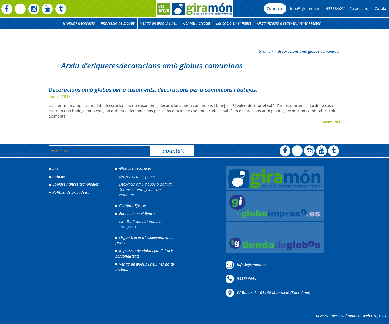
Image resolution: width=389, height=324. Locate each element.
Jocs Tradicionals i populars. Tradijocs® (141, 224)
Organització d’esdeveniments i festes (289, 23)
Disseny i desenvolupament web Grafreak (351, 315)
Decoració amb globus (137, 176)
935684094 (336, 8)
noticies (59, 176)
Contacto (275, 8)
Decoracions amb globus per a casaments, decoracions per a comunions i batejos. (153, 89)
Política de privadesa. (70, 192)
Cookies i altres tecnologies (75, 184)
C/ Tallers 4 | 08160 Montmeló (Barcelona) (273, 292)
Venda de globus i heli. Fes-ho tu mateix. (144, 267)
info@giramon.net (306, 8)
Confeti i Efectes (196, 23)
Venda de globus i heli (158, 23)
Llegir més (331, 121)
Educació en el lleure (233, 23)
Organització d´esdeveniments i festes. (144, 240)
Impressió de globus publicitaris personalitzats (144, 253)
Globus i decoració (79, 23)
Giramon (266, 51)
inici (56, 168)
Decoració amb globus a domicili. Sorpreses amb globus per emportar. (146, 189)
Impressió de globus (118, 23)
